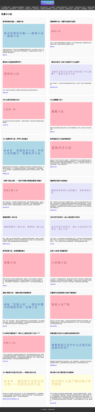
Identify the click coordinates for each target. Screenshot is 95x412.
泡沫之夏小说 (6, 207)
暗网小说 (52, 46)
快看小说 (5, 285)
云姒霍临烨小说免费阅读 (18, 7)
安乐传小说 (20, 8)
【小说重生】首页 (6, 7)
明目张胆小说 (53, 210)
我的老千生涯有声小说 (62, 7)
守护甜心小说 (28, 8)
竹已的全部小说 (44, 7)
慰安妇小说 (5, 92)
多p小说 (52, 243)
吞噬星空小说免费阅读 (46, 8)
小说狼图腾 (84, 8)
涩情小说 (5, 326)
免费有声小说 (6, 173)
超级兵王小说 (53, 166)
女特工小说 (5, 361)
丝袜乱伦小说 (35, 7)
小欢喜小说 (52, 284)
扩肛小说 (55, 8)
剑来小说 (71, 7)
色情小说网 (76, 8)
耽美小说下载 (53, 326)
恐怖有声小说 (69, 8)
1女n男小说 (36, 8)
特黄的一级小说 (6, 243)
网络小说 (62, 8)
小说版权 (28, 7)
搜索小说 (5, 54)
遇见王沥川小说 (54, 87)
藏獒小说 (52, 131)
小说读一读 (5, 124)
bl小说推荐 (52, 7)
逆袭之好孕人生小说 (80, 7)
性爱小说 (91, 8)
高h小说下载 (53, 403)
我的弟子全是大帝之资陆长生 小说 (11, 398)
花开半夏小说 (13, 8)
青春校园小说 (53, 365)
